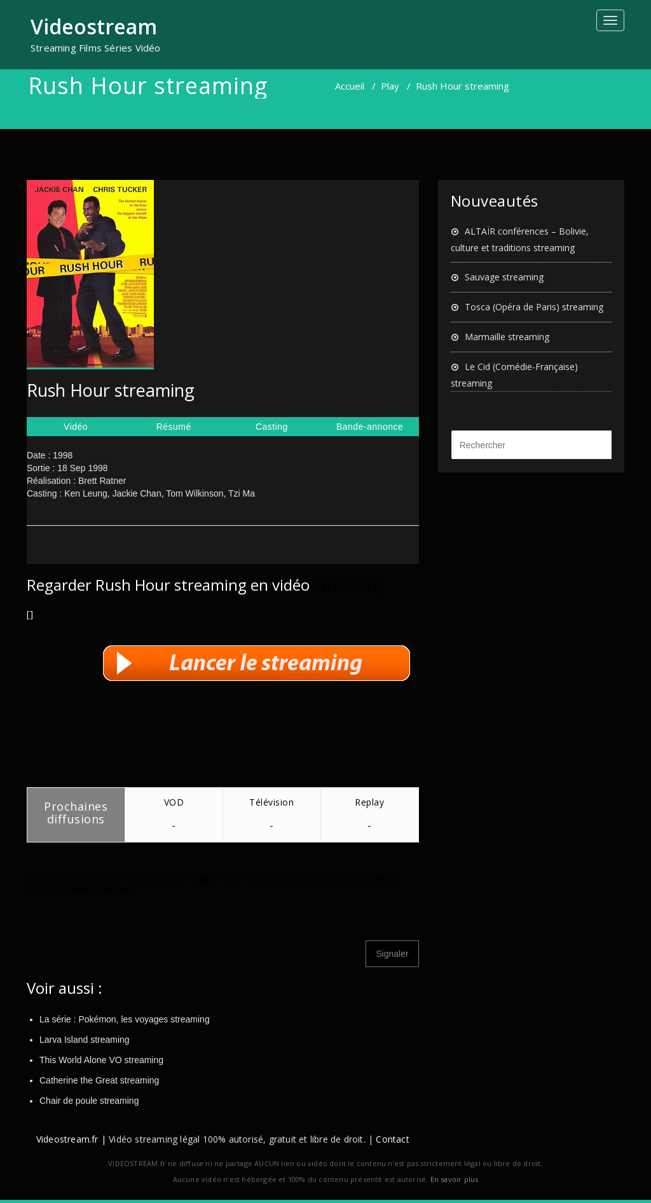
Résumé (173, 427)
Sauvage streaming (504, 277)
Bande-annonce (369, 427)
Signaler (392, 954)
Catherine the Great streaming (99, 1080)
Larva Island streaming (84, 1040)
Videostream (94, 26)
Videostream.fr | (71, 1139)
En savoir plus (454, 1179)
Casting (272, 427)
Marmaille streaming (507, 337)
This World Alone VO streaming (101, 1060)
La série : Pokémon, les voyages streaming (124, 1019)
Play (390, 85)
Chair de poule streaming (89, 1101)
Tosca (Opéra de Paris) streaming (534, 307)
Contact (392, 1139)
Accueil (349, 85)
